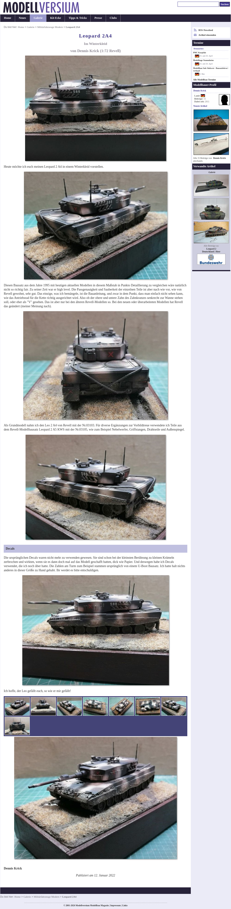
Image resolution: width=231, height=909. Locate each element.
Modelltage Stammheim (203, 60)
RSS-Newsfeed (205, 30)
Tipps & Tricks (78, 18)
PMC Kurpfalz (199, 52)
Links (125, 905)
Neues (22, 18)
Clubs (113, 18)
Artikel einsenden (207, 35)
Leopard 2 (211, 248)
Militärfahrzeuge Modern (50, 27)
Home (7, 18)
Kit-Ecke (55, 18)
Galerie (38, 18)
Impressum (115, 905)
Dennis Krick (219, 158)
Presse (98, 18)
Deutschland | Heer (211, 251)
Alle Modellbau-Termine (204, 80)
